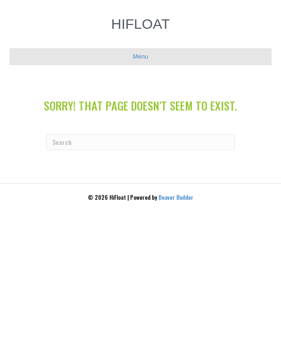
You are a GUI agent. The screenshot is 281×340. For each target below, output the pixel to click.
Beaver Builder (175, 197)
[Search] (140, 142)
